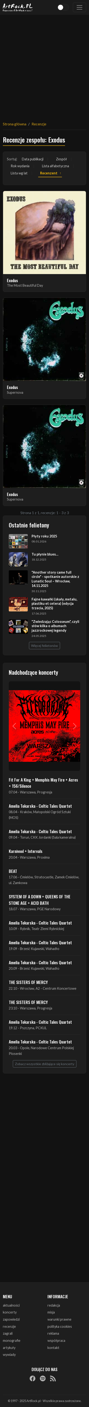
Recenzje (39, 124)
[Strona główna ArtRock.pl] (18, 7)
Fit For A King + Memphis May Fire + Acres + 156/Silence (43, 783)
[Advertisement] (44, 65)
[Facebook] (32, 1378)
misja (51, 1312)
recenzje (9, 1326)
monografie (11, 1340)
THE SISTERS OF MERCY (28, 982)
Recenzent (48, 173)
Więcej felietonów (44, 646)
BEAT (13, 871)
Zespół (61, 159)
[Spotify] (43, 1378)
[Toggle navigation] (79, 7)
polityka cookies (59, 1326)
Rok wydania (20, 166)
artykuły (9, 1348)
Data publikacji (32, 159)
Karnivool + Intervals (25, 851)
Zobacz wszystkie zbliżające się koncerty (44, 1064)
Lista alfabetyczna (55, 166)
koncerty (10, 1312)
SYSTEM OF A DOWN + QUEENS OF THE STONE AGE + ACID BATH (39, 899)
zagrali (8, 1333)
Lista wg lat (19, 173)
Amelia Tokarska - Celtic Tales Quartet (40, 806)
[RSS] (53, 1378)
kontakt (53, 1348)
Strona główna (14, 124)
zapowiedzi (11, 1319)
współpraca (56, 1340)
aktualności (11, 1305)
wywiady (9, 1355)
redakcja (53, 1305)
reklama (53, 1333)
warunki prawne (59, 1319)
